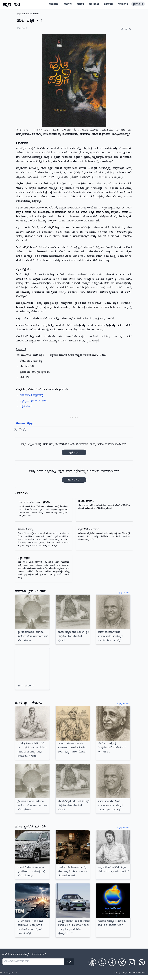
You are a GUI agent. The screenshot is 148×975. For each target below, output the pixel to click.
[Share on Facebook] (126, 29)
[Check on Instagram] (132, 962)
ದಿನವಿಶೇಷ (53, 4)
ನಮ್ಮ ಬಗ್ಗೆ (117, 973)
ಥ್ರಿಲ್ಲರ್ (30, 423)
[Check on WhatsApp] (142, 962)
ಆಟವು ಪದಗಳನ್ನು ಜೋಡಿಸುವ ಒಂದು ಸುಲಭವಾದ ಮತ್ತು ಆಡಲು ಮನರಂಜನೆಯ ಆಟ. (74, 449)
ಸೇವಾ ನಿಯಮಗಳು (139, 973)
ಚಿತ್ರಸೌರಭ (108, 4)
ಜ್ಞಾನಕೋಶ (138, 4)
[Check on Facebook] (112, 962)
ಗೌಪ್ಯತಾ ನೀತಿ (126, 973)
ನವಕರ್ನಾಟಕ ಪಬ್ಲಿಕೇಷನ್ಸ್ (31, 395)
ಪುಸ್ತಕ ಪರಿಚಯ (33, 14)
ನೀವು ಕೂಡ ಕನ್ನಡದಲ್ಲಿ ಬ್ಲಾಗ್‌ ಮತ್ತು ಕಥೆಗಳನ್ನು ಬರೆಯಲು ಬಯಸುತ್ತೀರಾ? (74, 476)
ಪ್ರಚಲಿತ (80, 4)
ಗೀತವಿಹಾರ (123, 4)
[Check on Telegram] (122, 962)
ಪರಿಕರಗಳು (94, 4)
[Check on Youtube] (92, 962)
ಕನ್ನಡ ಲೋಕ (26, 406)
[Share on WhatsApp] (129, 29)
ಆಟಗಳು (68, 4)
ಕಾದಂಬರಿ (20, 423)
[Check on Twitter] (102, 962)
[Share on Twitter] (122, 29)
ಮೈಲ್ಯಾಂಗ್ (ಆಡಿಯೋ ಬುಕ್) (33, 401)
